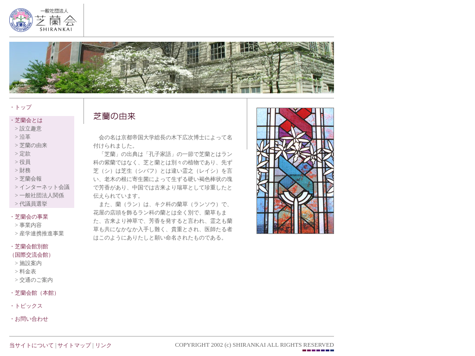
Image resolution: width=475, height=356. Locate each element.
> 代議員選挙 (31, 204)
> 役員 (23, 162)
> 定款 (23, 153)
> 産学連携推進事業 (39, 233)
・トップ (20, 107)
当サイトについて (31, 345)
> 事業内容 (28, 225)
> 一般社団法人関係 (39, 195)
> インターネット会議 (42, 187)
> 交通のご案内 (34, 280)
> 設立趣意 (28, 128)
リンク (103, 345)
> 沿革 (23, 137)
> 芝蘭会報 (28, 178)
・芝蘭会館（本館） (34, 293)
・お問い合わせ (28, 319)
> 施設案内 (28, 263)
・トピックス (26, 306)
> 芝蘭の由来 (31, 145)
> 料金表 (25, 271)
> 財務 (23, 170)
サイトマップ (73, 345)
